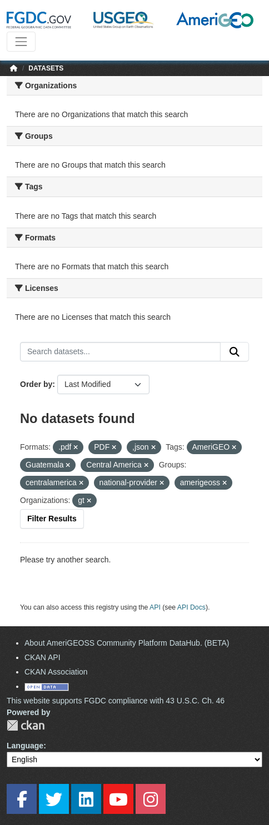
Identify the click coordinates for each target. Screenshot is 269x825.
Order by (36, 384)
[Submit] (234, 352)
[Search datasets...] (120, 352)
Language (25, 745)
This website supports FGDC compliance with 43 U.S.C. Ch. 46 (116, 700)
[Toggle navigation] (21, 42)
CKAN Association (56, 671)
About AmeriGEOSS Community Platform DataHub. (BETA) (127, 642)
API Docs (191, 607)
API (155, 607)
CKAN (25, 725)
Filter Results (52, 518)
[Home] (14, 68)
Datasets (45, 68)
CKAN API (42, 657)
